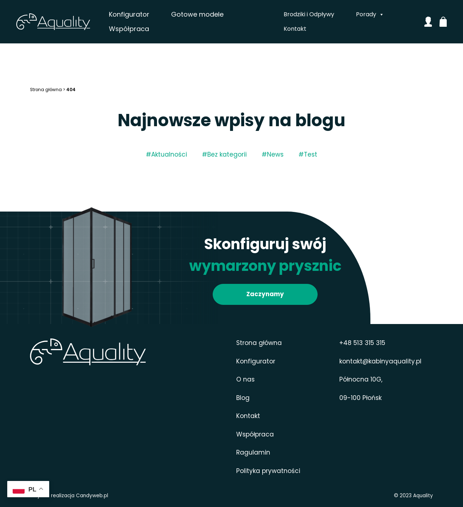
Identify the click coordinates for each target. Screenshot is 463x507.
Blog (243, 397)
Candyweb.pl (92, 495)
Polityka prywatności (268, 470)
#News (273, 154)
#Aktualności (166, 154)
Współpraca (143, 28)
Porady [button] (370, 14)
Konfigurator (143, 14)
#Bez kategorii (224, 154)
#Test (307, 154)
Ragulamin (253, 452)
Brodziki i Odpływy (308, 14)
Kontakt (294, 29)
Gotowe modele (211, 14)
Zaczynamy (265, 294)
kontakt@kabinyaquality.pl (380, 361)
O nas (245, 379)
